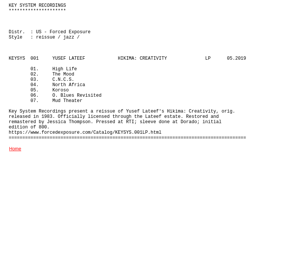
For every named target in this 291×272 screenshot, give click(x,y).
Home (15, 148)
